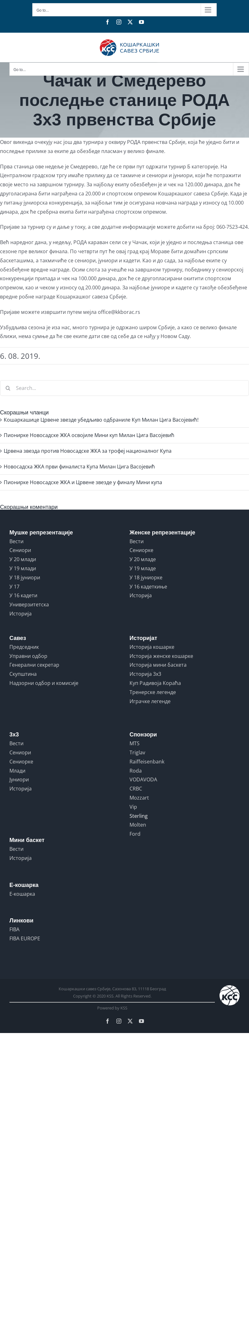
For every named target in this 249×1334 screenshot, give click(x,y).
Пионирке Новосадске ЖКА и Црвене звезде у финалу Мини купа (83, 482)
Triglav (137, 752)
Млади (17, 770)
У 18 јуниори (24, 577)
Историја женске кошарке (161, 656)
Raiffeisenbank (147, 761)
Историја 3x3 (145, 673)
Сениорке (141, 550)
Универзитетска (29, 604)
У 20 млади (22, 559)
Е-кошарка (22, 893)
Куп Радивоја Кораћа (155, 683)
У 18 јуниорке (146, 577)
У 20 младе (143, 559)
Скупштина (23, 673)
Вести (16, 541)
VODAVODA (143, 779)
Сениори (20, 550)
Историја (20, 613)
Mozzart (139, 797)
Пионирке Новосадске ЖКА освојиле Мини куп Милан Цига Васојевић (89, 435)
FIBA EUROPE (24, 938)
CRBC (136, 788)
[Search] (8, 388)
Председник (24, 646)
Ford (135, 833)
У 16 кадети (23, 595)
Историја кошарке (152, 646)
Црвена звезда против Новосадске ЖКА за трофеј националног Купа (88, 450)
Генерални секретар (34, 664)
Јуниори (19, 779)
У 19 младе (143, 568)
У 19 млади (22, 568)
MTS (135, 743)
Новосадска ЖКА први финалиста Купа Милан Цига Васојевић (79, 466)
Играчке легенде (150, 701)
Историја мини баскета (158, 664)
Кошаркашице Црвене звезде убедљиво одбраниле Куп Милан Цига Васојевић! (101, 419)
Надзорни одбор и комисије (43, 683)
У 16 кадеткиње (148, 586)
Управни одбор (28, 656)
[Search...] (124, 388)
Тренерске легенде (153, 692)
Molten (138, 824)
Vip (133, 806)
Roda (136, 770)
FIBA (14, 929)
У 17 (14, 586)
